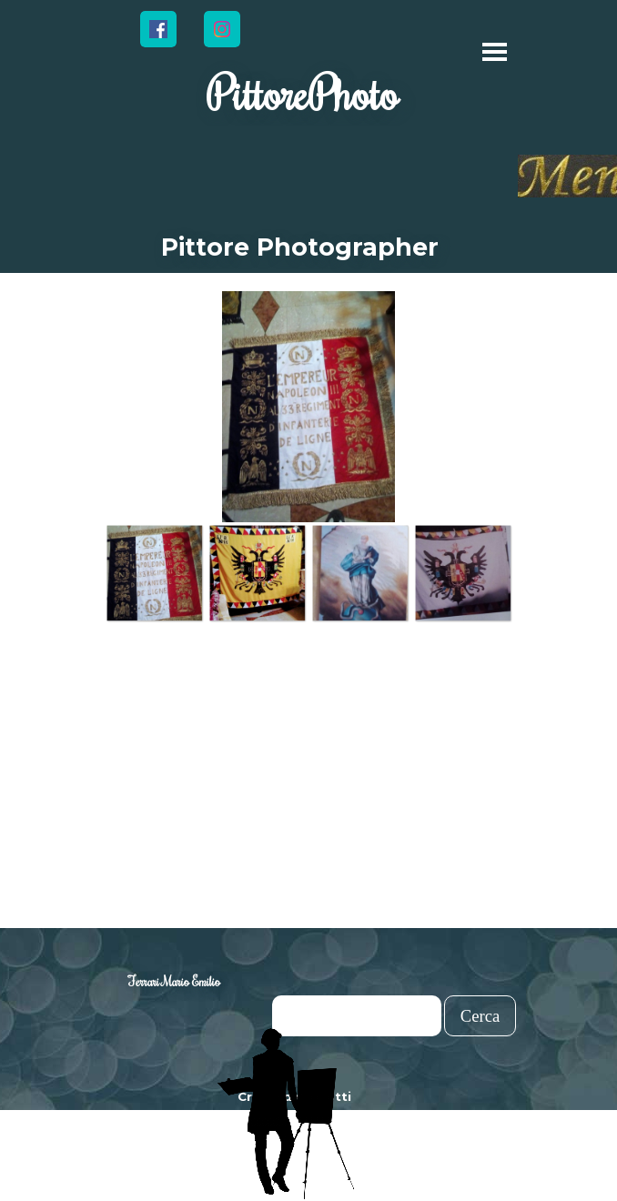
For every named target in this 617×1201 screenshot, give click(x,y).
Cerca (480, 1015)
